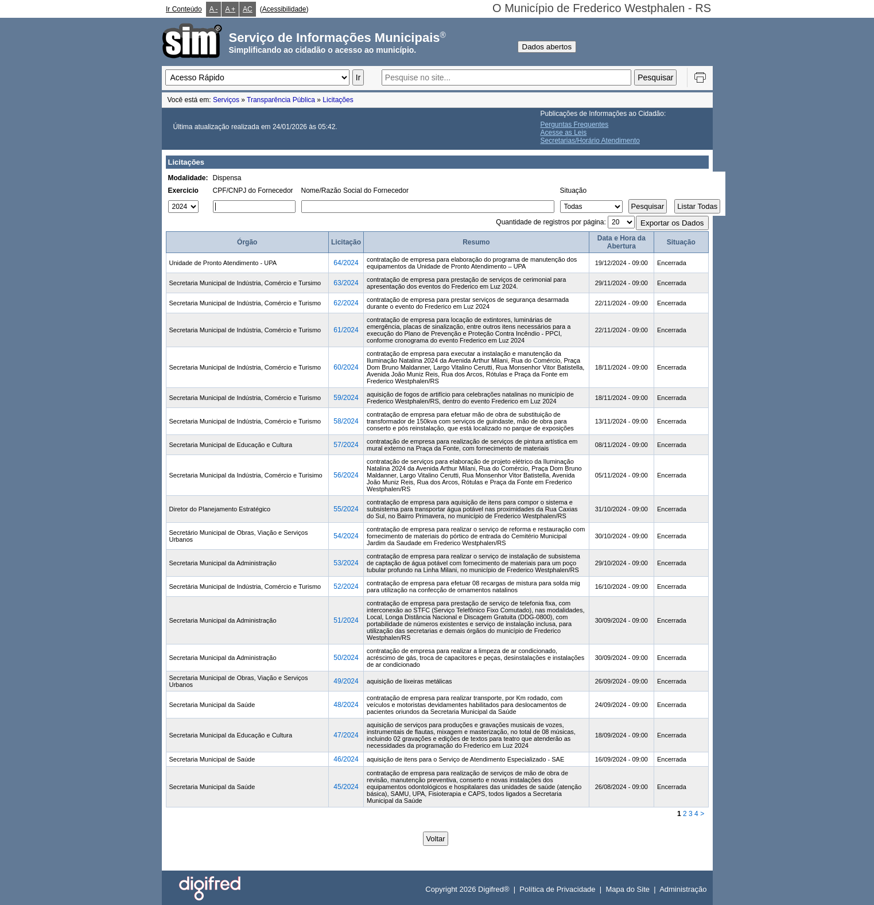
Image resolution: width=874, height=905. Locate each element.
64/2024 (345, 263)
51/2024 (345, 620)
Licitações (338, 100)
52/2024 (345, 586)
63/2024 (345, 283)
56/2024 (345, 475)
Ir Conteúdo (184, 9)
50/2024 (345, 658)
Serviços (226, 100)
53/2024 (345, 563)
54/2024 (345, 536)
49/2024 (345, 681)
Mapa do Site (627, 889)
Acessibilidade (284, 9)
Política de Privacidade (557, 889)
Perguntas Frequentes (575, 125)
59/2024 (345, 398)
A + (230, 9)
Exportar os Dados (672, 223)
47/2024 (345, 735)
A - (213, 9)
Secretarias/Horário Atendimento (590, 141)
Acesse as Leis (564, 133)
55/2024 (345, 509)
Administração (682, 889)
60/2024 (345, 367)
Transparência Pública (281, 100)
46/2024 (345, 759)
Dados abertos (547, 46)
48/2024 (345, 705)
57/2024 (345, 445)
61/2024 (345, 330)
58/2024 (345, 421)
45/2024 (345, 787)
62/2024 (345, 303)
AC (248, 9)
